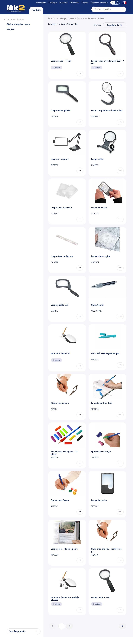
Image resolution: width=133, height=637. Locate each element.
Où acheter (74, 3)
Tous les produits (17, 631)
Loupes (10, 29)
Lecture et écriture (15, 19)
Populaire (113, 25)
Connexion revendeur (99, 3)
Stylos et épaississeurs (18, 24)
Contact (85, 3)
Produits (36, 10)
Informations (41, 3)
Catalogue (53, 3)
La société (63, 3)
